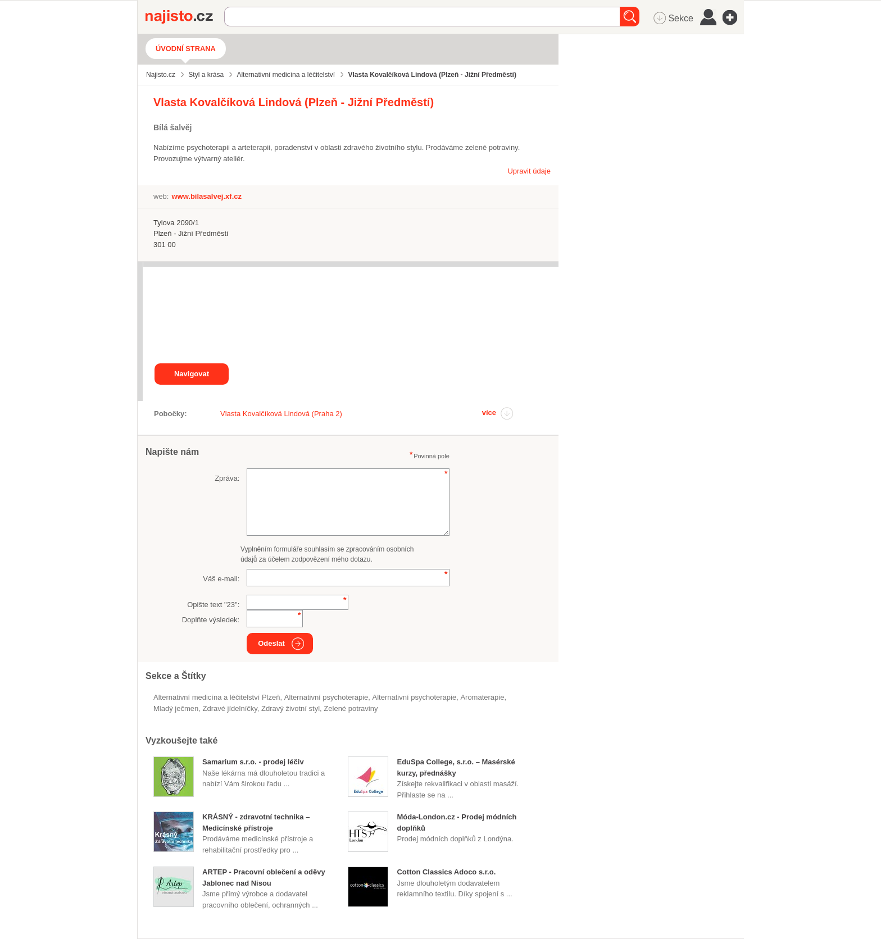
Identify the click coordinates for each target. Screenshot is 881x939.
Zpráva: (227, 478)
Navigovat (191, 374)
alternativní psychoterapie (415, 697)
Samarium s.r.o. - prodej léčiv (253, 762)
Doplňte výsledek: (211, 620)
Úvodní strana (186, 48)
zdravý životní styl (290, 708)
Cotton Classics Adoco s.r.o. (446, 872)
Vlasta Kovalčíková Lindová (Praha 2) (281, 413)
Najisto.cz (185, 16)
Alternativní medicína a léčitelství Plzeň (216, 697)
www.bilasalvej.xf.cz (206, 196)
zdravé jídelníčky (229, 708)
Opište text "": (213, 604)
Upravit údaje (529, 171)
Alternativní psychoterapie (326, 697)
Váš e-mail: (221, 579)
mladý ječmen (175, 708)
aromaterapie (482, 697)
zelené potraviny (351, 708)
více (489, 412)
